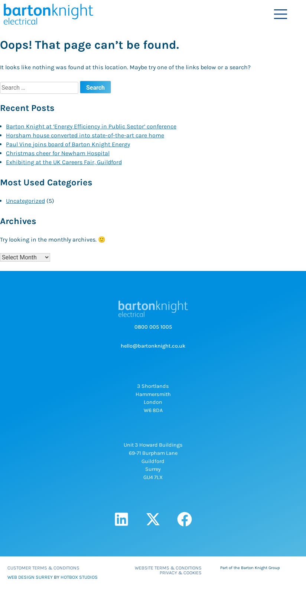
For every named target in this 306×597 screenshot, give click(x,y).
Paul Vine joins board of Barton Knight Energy (68, 144)
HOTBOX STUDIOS (79, 577)
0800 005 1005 (153, 327)
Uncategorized (25, 200)
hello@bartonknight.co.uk (153, 346)
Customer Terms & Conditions (43, 568)
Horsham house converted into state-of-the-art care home (85, 135)
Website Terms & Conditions (168, 568)
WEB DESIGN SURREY (30, 577)
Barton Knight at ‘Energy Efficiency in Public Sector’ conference (91, 126)
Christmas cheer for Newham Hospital (58, 153)
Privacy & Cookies (181, 572)
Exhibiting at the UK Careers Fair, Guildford (64, 162)
